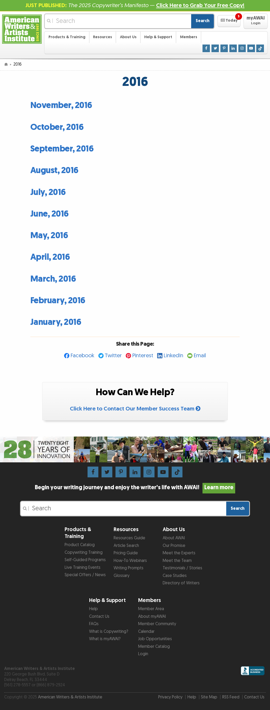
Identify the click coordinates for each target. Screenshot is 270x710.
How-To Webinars (130, 561)
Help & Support (158, 37)
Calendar (146, 631)
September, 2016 (62, 149)
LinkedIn (173, 355)
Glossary (121, 576)
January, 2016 (55, 322)
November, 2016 (61, 105)
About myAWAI (152, 616)
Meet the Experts (179, 553)
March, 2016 (53, 279)
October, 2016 (57, 127)
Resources (102, 37)
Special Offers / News (85, 575)
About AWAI (174, 538)
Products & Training (67, 37)
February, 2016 (57, 300)
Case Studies (175, 576)
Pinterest (142, 355)
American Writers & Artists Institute (70, 697)
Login (143, 654)
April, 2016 (50, 257)
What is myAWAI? (104, 639)
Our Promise (174, 546)
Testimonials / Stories (182, 568)
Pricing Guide (126, 553)
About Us (128, 37)
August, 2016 (54, 170)
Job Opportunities (155, 639)
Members (188, 37)
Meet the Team (177, 561)
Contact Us (99, 616)
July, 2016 (48, 192)
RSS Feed (230, 697)
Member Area (151, 609)
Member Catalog (154, 646)
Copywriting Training (84, 552)
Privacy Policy (170, 697)
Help (93, 609)
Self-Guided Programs (85, 560)
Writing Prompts (128, 568)
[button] (229, 21)
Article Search (126, 546)
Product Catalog (80, 545)
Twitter (113, 355)
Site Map (209, 697)
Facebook (82, 355)
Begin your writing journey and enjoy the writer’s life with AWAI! (135, 487)
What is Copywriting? (108, 631)
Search (202, 21)
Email (200, 355)
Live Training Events (82, 567)
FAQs (94, 624)
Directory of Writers (181, 583)
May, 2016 (49, 235)
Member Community (157, 624)
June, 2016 (49, 214)
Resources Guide (129, 538)
